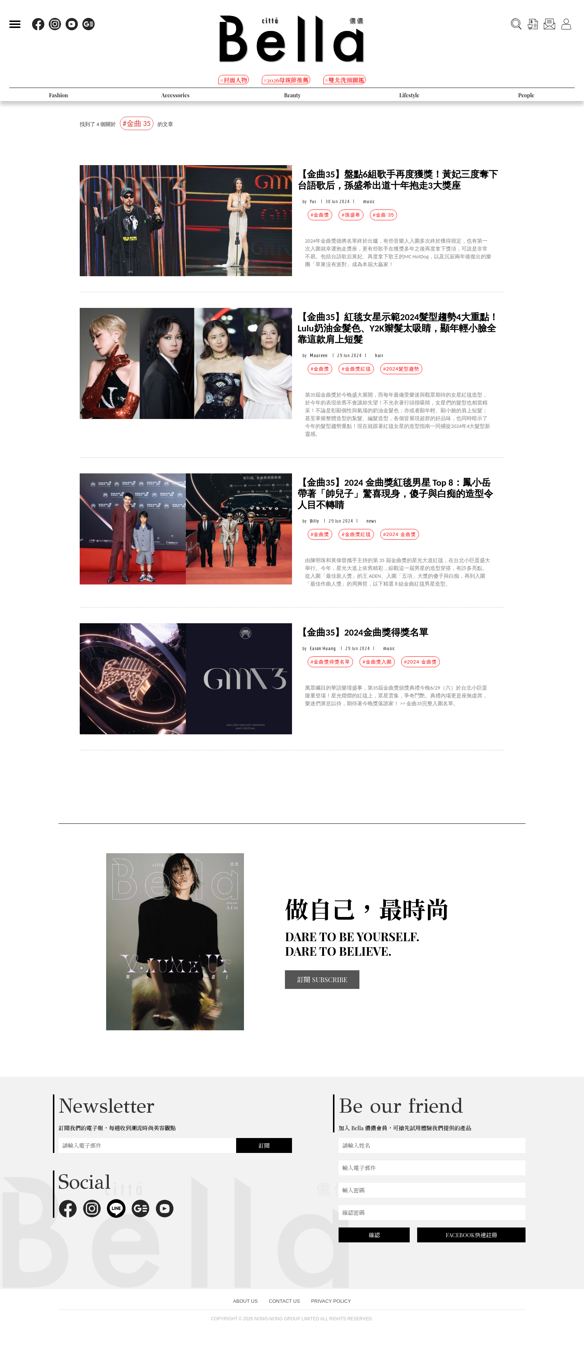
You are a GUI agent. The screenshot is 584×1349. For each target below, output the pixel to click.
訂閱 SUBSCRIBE (322, 979)
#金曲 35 (383, 215)
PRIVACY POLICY (331, 1301)
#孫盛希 (351, 215)
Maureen (319, 355)
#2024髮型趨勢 (401, 369)
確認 (374, 1235)
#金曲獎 (320, 215)
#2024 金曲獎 (399, 534)
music (369, 201)
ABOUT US (245, 1301)
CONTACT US (284, 1301)
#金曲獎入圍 (376, 662)
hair (379, 355)
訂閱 (264, 1145)
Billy (314, 521)
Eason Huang (323, 648)
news (371, 521)
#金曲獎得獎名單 (330, 662)
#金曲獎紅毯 (356, 369)
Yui (313, 201)
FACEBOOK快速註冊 (471, 1235)
